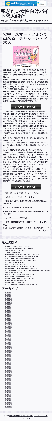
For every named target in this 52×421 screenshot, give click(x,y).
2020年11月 (8, 405)
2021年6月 (8, 391)
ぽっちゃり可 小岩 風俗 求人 (13, 252)
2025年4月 (8, 315)
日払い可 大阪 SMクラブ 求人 (13, 272)
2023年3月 (8, 365)
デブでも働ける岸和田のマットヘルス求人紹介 (19, 248)
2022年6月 (8, 383)
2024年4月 (8, 339)
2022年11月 (8, 373)
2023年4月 (8, 363)
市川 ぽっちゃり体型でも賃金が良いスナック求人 (20, 258)
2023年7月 (8, 357)
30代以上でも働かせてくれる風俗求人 (18, 207)
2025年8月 (8, 307)
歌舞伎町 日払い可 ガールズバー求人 (17, 246)
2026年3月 (8, 293)
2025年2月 (8, 319)
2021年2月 (8, 399)
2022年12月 (8, 371)
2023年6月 (8, 359)
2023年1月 (8, 369)
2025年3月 (8, 317)
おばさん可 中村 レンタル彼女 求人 (15, 282)
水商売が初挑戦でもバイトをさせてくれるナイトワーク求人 (23, 254)
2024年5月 (8, 337)
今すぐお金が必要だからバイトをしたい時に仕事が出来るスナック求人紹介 (27, 270)
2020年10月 (8, 407)
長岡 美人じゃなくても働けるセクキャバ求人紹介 (20, 274)
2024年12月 (8, 323)
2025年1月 (8, 321)
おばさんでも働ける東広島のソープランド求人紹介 (20, 260)
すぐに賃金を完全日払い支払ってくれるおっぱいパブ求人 (22, 256)
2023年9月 (8, 353)
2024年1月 (8, 345)
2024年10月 (8, 327)
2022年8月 (8, 379)
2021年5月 (8, 393)
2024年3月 (8, 341)
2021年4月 (8, 395)
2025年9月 (8, 305)
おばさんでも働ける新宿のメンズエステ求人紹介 (19, 278)
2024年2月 (8, 343)
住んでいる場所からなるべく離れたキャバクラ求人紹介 (21, 284)
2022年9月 (8, 377)
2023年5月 (8, 361)
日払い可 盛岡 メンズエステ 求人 (14, 250)
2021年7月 (8, 389)
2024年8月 (8, 331)
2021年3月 (8, 397)
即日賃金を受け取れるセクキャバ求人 (16, 280)
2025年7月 (8, 309)
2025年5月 (8, 313)
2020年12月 (8, 403)
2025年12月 (8, 299)
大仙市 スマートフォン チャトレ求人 (19, 197)
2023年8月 (8, 355)
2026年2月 (8, 295)
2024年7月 (8, 333)
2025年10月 (8, 303)
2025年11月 (8, 301)
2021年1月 (8, 401)
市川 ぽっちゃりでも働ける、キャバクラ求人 (22, 193)
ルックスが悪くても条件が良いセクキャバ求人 (19, 276)
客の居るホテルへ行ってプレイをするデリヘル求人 (20, 266)
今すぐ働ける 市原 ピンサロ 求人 (14, 262)
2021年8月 (8, 387)
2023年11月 (8, 349)
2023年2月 (8, 367)
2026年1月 (8, 297)
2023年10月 (8, 351)
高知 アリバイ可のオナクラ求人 (15, 264)
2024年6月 (8, 335)
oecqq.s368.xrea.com (10, 218)
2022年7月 (8, 381)
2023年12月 (8, 347)
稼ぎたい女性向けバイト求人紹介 (25, 13)
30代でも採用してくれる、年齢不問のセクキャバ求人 (21, 268)
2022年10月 (8, 375)
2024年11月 (8, 325)
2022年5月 (8, 385)
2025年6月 (8, 311)
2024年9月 (8, 329)
